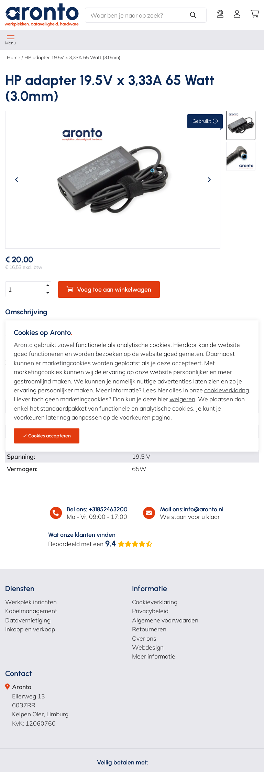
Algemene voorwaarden (165, 620)
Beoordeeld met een (100, 543)
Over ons (144, 638)
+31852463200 (108, 509)
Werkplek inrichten (31, 602)
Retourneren (149, 629)
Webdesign (148, 647)
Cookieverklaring (154, 602)
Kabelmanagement (31, 611)
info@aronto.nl (203, 509)
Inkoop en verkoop (30, 629)
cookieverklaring (226, 389)
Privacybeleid (150, 611)
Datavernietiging (28, 620)
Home (13, 57)
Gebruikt (205, 121)
